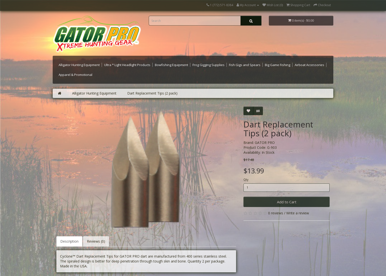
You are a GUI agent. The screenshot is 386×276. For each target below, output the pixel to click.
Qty (245, 180)
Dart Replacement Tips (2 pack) (152, 93)
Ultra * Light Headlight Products (127, 65)
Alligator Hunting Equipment (79, 65)
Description (69, 241)
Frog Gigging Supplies (209, 65)
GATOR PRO (265, 142)
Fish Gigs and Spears (244, 65)
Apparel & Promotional (75, 74)
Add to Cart (286, 201)
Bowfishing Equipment (171, 65)
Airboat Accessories (309, 65)
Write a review (297, 213)
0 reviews (275, 213)
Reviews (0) (96, 241)
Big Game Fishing (277, 65)
